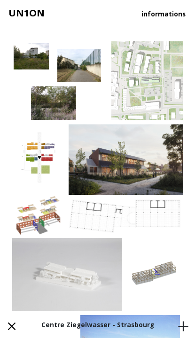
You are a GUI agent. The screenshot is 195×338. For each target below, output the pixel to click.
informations (163, 14)
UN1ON (26, 13)
